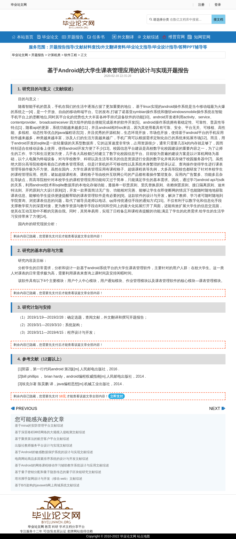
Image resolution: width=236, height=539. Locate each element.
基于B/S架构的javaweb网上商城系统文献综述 (47, 485)
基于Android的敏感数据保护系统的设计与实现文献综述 (54, 452)
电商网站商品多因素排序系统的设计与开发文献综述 (51, 458)
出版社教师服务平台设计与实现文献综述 (43, 445)
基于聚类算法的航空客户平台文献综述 (42, 439)
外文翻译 (123, 37)
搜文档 (218, 19)
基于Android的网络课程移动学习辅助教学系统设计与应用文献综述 (62, 465)
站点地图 (143, 536)
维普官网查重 (173, 38)
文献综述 (148, 37)
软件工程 (70, 55)
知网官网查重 (199, 38)
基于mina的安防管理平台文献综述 (39, 425)
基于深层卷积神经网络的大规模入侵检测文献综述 (50, 432)
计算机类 (54, 55)
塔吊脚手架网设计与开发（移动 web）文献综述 (48, 478)
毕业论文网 (20, 55)
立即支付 (116, 396)
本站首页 (22, 37)
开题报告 (73, 37)
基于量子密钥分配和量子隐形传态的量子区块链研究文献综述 (58, 472)
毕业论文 (47, 37)
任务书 (96, 37)
